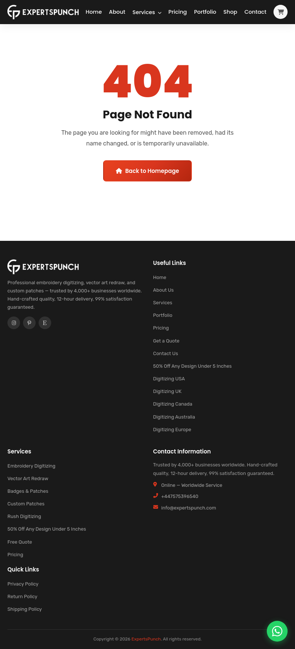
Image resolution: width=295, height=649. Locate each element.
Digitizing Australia (174, 417)
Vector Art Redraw (27, 478)
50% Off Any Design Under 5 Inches (192, 366)
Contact (257, 13)
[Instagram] (13, 325)
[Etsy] (45, 325)
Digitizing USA (169, 378)
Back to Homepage (147, 171)
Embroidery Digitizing (31, 466)
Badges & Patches (27, 491)
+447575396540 (180, 496)
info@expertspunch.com (188, 508)
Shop (227, 13)
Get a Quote (166, 341)
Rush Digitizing (24, 516)
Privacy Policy (23, 584)
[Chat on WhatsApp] (277, 631)
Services (134, 13)
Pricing (164, 13)
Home (76, 13)
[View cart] (280, 14)
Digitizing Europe (172, 429)
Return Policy (22, 596)
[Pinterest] (29, 325)
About (105, 13)
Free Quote (19, 542)
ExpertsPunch (146, 639)
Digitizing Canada (173, 404)
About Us (163, 290)
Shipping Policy (24, 609)
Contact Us (165, 353)
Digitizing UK (167, 391)
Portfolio (196, 13)
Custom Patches (26, 504)
